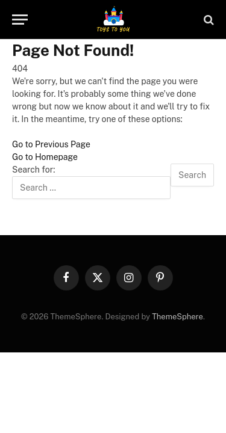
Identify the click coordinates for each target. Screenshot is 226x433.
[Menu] (20, 19)
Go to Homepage (45, 157)
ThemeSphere (177, 316)
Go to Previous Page (51, 144)
